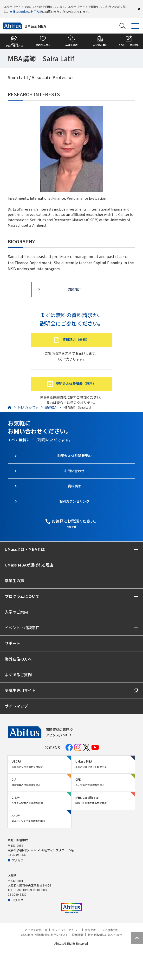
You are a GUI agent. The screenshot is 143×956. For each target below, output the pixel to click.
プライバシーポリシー (66, 930)
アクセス (15, 860)
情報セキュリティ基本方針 (101, 930)
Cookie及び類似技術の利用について (44, 934)
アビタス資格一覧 (35, 930)
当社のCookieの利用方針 (26, 11)
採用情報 (78, 934)
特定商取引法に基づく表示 (105, 934)
